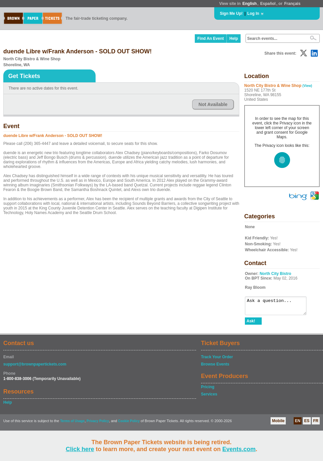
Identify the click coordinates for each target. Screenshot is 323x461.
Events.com (239, 449)
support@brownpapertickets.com (34, 367)
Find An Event (210, 38)
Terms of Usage (72, 424)
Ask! (251, 324)
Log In (253, 13)
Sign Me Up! (231, 13)
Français (292, 3)
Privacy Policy (98, 424)
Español (268, 3)
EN (298, 423)
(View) (307, 86)
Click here (80, 449)
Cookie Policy (129, 424)
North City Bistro (275, 273)
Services (209, 397)
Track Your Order (217, 360)
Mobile (278, 423)
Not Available (212, 104)
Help (233, 38)
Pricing (208, 390)
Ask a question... (279, 307)
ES (306, 423)
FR (315, 423)
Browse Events (215, 367)
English (249, 3)
